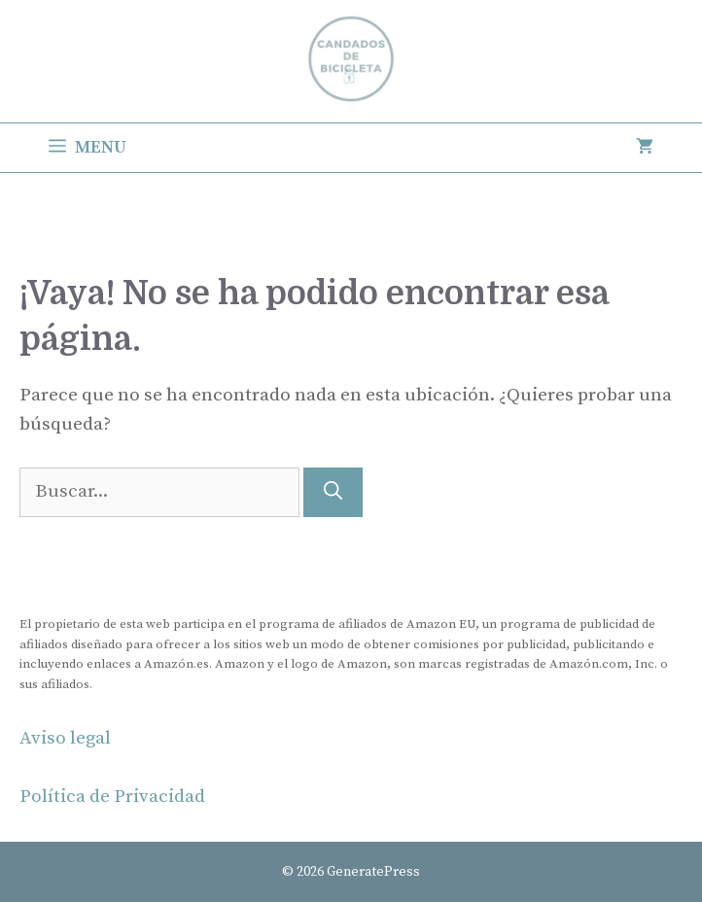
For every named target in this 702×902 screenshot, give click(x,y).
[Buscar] (333, 492)
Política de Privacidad (112, 796)
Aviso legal (65, 738)
